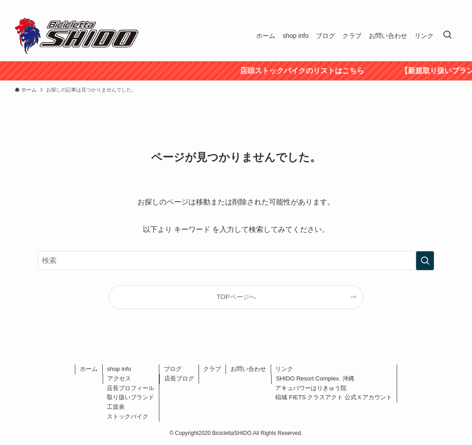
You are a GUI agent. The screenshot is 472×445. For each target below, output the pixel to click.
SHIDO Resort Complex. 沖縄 (315, 378)
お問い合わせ (248, 368)
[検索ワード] (236, 260)
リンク (284, 368)
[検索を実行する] (425, 260)
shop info (119, 368)
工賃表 (116, 406)
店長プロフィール (130, 388)
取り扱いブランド (130, 397)
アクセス (119, 378)
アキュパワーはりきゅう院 (310, 388)
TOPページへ (235, 296)
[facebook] (416, 5)
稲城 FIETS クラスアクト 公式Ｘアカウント (333, 397)
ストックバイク (127, 416)
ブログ (173, 368)
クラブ (212, 368)
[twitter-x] (428, 5)
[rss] (451, 5)
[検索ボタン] (447, 35)
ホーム (89, 368)
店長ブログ (179, 378)
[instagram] (440, 5)
